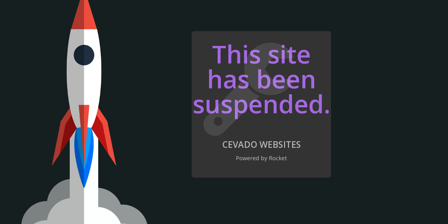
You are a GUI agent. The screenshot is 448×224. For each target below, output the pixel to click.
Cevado (239, 144)
